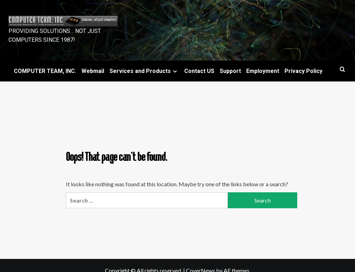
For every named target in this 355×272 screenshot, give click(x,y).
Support (230, 71)
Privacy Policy (303, 71)
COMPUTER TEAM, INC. (45, 71)
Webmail (92, 71)
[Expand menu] (175, 71)
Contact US (199, 71)
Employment (262, 71)
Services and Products (144, 71)
